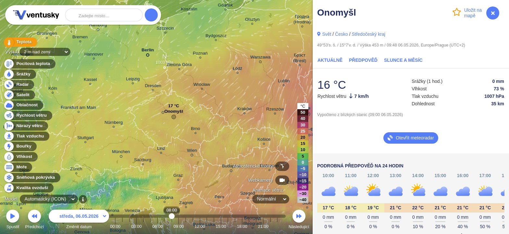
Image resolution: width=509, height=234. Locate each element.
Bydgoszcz (216, 36)
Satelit (19, 95)
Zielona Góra (179, 65)
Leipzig (133, 79)
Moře (18, 167)
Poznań (200, 54)
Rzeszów (275, 110)
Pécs (219, 197)
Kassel (90, 80)
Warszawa (260, 58)
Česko (341, 34)
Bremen (80, 37)
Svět (326, 34)
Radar (19, 84)
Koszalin (189, 9)
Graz (178, 176)
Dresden (153, 86)
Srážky (20, 74)
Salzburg (142, 160)
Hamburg (98, 26)
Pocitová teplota (29, 64)
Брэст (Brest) (299, 59)
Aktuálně (329, 60)
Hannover (93, 55)
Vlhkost (20, 157)
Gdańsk (225, 6)
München (121, 152)
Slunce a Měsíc (403, 60)
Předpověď (363, 60)
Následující (299, 220)
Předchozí (34, 220)
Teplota (20, 42)
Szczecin (165, 29)
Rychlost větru (28, 115)
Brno (195, 129)
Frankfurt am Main (78, 108)
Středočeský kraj (368, 34)
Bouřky (20, 146)
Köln (52, 89)
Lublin (284, 81)
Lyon (21, 204)
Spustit (12, 220)
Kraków (244, 109)
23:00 (277, 226)
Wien (192, 151)
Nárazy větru (26, 126)
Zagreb (186, 203)
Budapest (231, 167)
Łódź (237, 69)
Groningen (47, 34)
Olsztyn (252, 20)
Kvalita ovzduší (28, 188)
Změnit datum (79, 220)
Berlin (148, 51)
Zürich (76, 169)
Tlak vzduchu (26, 136)
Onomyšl (173, 113)
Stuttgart (85, 138)
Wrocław (201, 85)
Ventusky (35, 15)
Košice (263, 140)
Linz (161, 149)
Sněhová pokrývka (32, 177)
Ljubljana (164, 198)
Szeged (247, 194)
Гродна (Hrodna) (302, 20)
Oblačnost (23, 105)
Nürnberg (114, 123)
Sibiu (307, 204)
